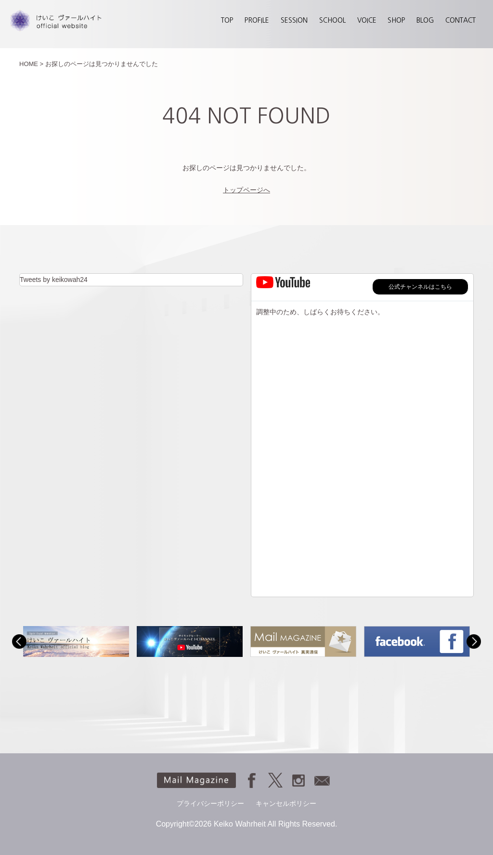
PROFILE (257, 20)
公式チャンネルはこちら (420, 286)
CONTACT (460, 20)
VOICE (366, 20)
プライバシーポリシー (210, 803)
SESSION (294, 20)
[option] (76, 641)
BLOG (425, 20)
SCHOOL (332, 20)
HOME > (31, 63)
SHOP (396, 20)
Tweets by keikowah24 (54, 279)
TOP (227, 20)
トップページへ (246, 190)
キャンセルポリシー (286, 803)
